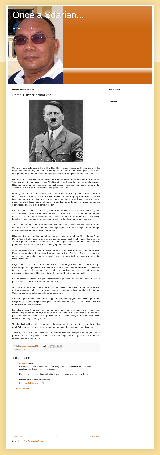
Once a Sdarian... (48, 15)
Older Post (94, 437)
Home (56, 437)
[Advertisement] (56, 412)
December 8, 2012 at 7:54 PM (31, 383)
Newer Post (18, 437)
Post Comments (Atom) (33, 441)
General (22, 350)
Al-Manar (23, 363)
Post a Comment (23, 388)
